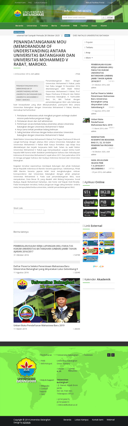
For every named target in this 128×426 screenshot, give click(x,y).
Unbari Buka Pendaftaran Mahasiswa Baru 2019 (39, 325)
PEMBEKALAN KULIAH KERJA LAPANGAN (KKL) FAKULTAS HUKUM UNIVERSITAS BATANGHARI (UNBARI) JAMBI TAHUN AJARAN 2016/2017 (45, 248)
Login (110, 2)
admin (37, 74)
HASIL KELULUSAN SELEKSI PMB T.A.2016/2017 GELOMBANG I (99, 164)
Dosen (94, 25)
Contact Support (44, 390)
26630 (76, 329)
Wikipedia (44, 385)
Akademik (65, 25)
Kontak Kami (20, 2)
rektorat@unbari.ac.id (67, 404)
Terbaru (89, 47)
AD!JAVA (26, 422)
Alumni (104, 25)
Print (77, 74)
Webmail (111, 419)
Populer (89, 42)
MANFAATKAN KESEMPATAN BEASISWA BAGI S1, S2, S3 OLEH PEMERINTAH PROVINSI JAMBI (102, 142)
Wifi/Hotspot (46, 363)
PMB (75, 25)
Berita (54, 25)
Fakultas (44, 25)
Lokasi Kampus (40, 2)
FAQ (30, 2)
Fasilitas (84, 25)
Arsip (87, 52)
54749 (76, 255)
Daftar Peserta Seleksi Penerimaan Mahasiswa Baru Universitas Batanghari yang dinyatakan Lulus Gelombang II (46, 268)
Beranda (19, 25)
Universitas (32, 25)
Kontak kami (97, 419)
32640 (76, 272)
